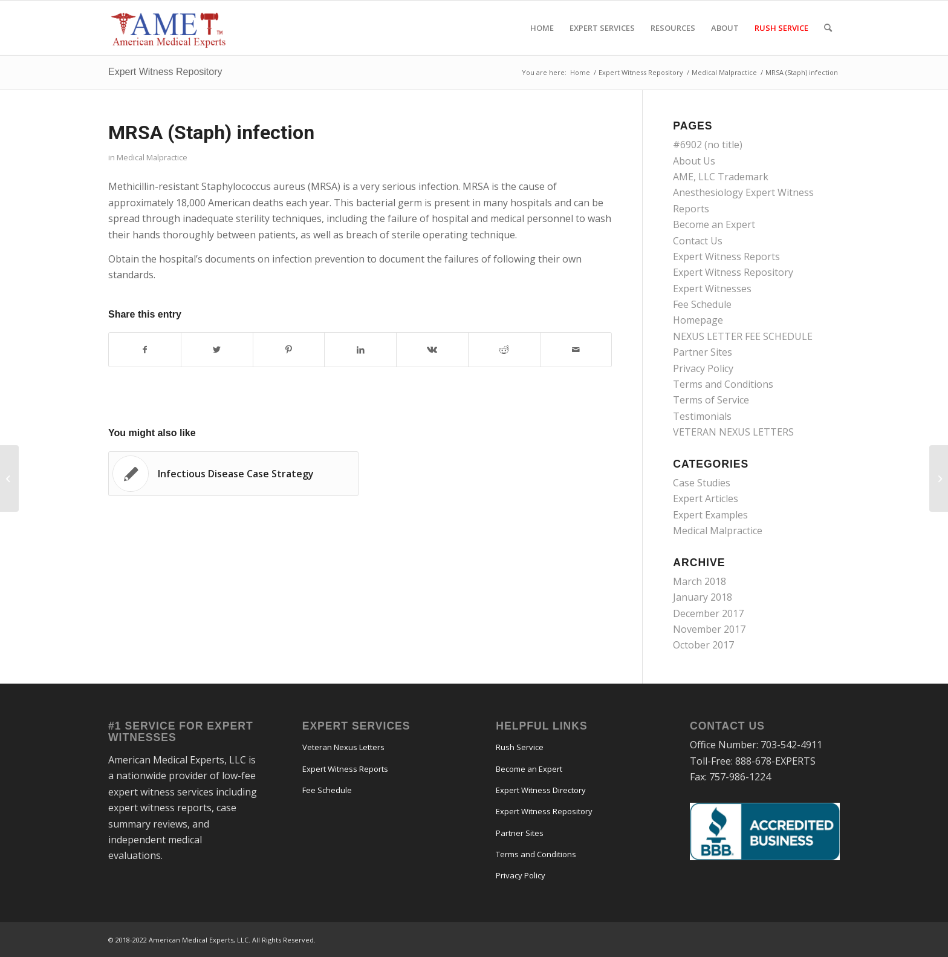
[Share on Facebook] (145, 350)
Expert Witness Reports (726, 256)
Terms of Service (711, 400)
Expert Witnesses (712, 288)
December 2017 (708, 613)
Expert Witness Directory (541, 790)
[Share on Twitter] (217, 350)
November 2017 (709, 629)
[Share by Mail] (576, 350)
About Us (694, 161)
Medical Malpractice (152, 157)
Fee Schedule (702, 304)
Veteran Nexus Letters (343, 747)
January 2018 (702, 597)
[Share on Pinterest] (289, 350)
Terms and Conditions (723, 384)
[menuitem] (542, 28)
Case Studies (701, 482)
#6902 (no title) (707, 144)
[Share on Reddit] (504, 350)
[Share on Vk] (432, 350)
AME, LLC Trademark (720, 176)
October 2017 (703, 645)
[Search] (828, 28)
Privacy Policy (703, 368)
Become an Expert (714, 224)
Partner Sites (702, 352)
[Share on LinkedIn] (360, 350)
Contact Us (697, 240)
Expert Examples (710, 514)
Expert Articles (705, 498)
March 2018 (699, 581)
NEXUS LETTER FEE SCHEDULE (743, 336)
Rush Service (520, 747)
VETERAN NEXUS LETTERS (733, 432)
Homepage (698, 320)
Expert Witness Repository (165, 72)
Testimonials (702, 416)
